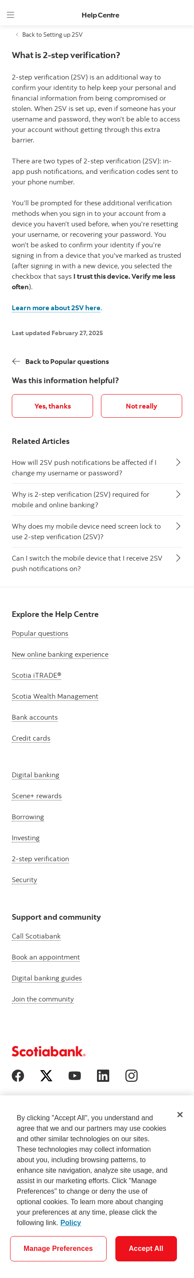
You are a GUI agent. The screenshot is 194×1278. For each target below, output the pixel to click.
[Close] (180, 1114)
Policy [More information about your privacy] (70, 1222)
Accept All (146, 1248)
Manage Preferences (58, 1248)
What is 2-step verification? (66, 54)
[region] (97, 1186)
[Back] (60, 361)
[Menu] (10, 14)
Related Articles (40, 441)
